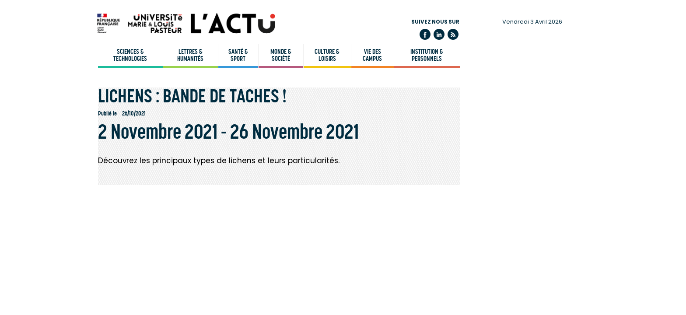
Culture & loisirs (327, 55)
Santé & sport (238, 55)
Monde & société (280, 55)
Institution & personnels (426, 55)
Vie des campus (372, 55)
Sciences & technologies (130, 55)
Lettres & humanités (190, 55)
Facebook (425, 34)
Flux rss (453, 34)
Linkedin (439, 34)
